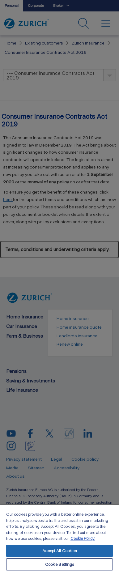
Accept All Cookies (59, 551)
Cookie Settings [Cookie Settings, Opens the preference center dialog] (59, 564)
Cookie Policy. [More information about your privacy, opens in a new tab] (82, 538)
